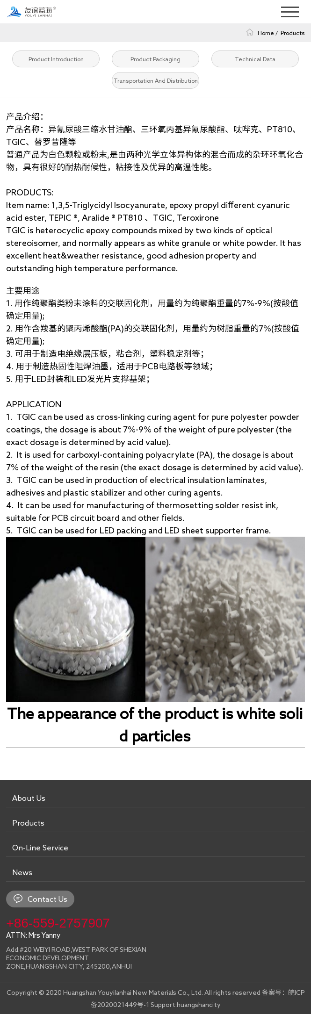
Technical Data (255, 59)
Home (266, 33)
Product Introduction (56, 59)
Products (293, 33)
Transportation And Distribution (156, 80)
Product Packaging (155, 59)
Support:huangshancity (186, 1004)
